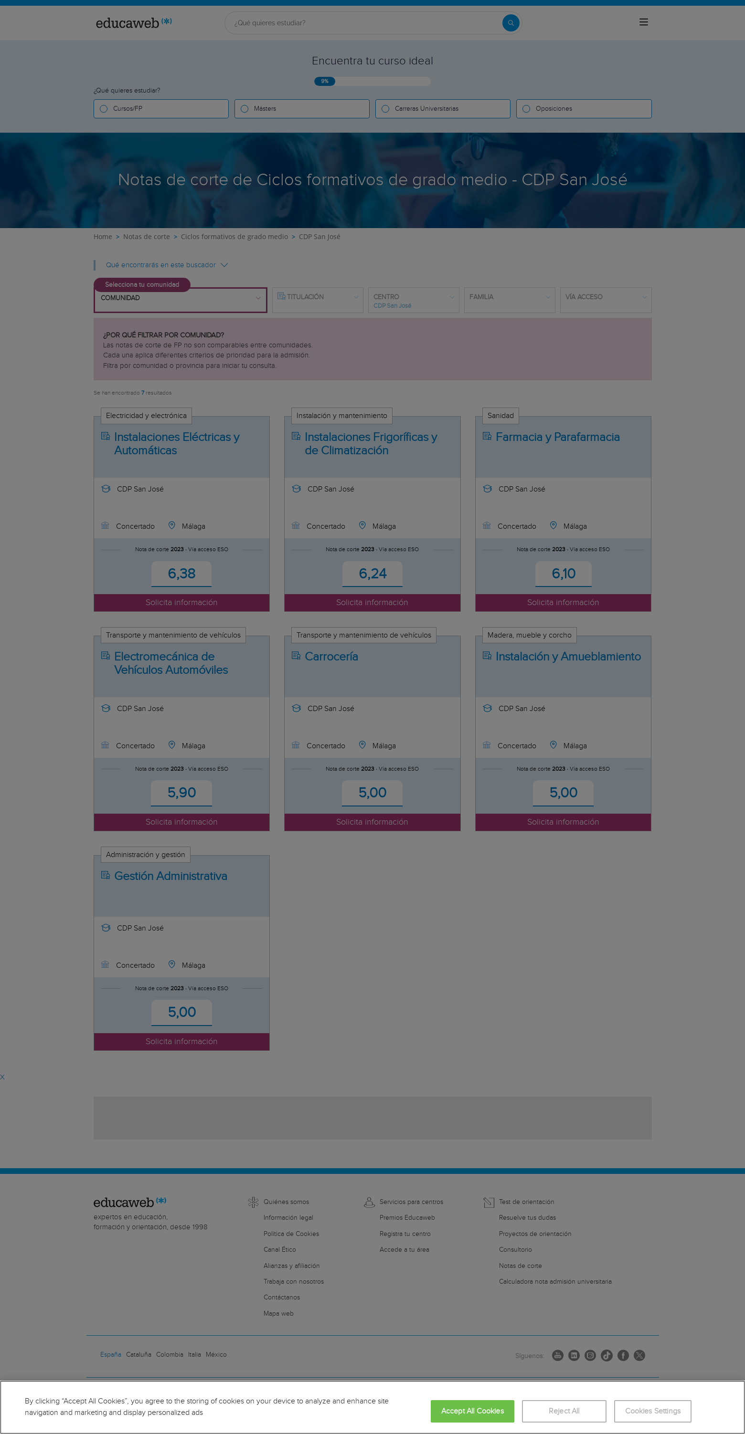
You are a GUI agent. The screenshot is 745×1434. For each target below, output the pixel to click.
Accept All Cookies (472, 1411)
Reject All (564, 1411)
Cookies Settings (653, 1411)
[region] (372, 1407)
